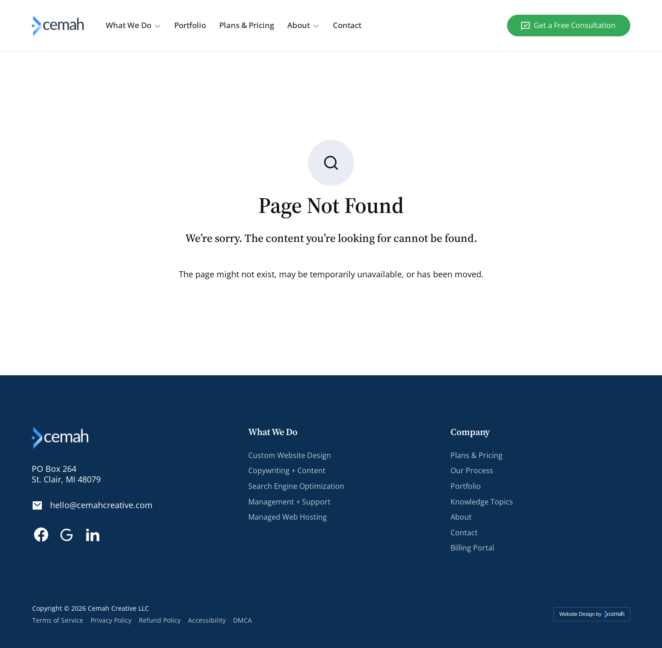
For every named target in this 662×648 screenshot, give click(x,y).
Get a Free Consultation (575, 25)
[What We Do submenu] (157, 25)
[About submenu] (316, 25)
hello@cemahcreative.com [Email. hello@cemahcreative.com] (101, 505)
